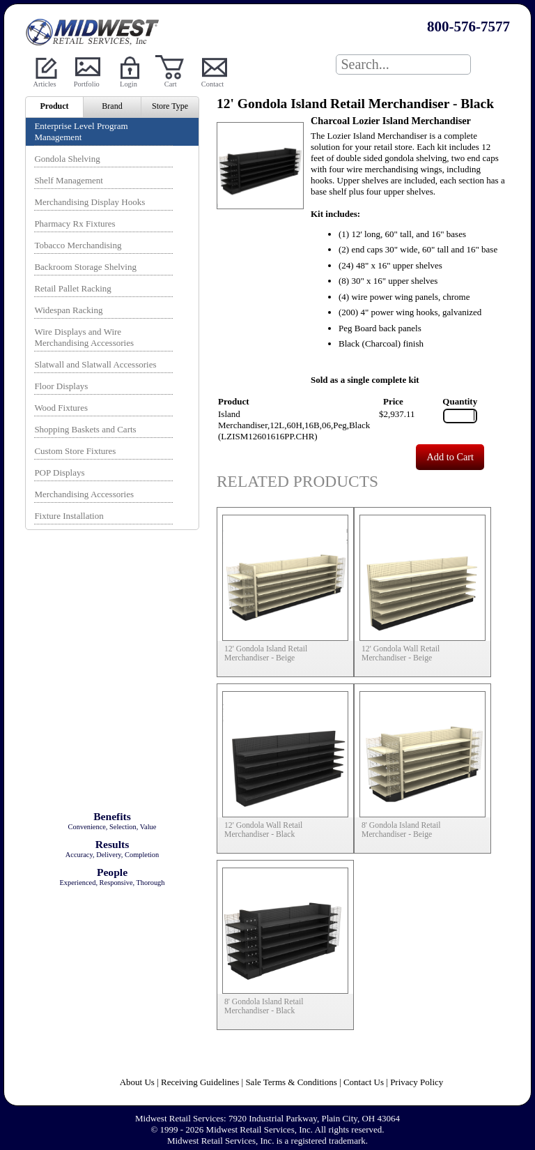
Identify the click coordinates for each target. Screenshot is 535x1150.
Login (128, 84)
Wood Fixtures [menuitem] (61, 407)
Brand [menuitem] (112, 106)
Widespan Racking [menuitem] (68, 310)
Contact (212, 84)
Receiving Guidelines (200, 1082)
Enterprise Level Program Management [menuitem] (80, 131)
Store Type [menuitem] (170, 106)
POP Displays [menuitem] (59, 472)
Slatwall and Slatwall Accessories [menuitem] (95, 364)
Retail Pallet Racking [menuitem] (72, 288)
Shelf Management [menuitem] (68, 180)
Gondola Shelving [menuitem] (67, 158)
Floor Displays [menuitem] (61, 386)
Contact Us (363, 1082)
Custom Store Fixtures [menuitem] (75, 451)
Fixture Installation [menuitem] (68, 515)
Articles (44, 84)
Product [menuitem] (54, 106)
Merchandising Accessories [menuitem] (84, 494)
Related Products (297, 481)
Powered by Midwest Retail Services (94, 32)
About (132, 1082)
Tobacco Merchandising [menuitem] (77, 245)
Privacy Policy (416, 1082)
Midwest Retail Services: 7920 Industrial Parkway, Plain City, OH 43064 (267, 1118)
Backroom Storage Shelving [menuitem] (85, 267)
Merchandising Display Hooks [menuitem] (89, 202)
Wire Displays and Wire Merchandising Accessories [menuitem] (84, 337)
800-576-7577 (468, 26)
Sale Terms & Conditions (290, 1082)
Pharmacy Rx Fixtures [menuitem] (74, 223)
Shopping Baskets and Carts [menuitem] (85, 429)
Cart (170, 84)
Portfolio (87, 84)
